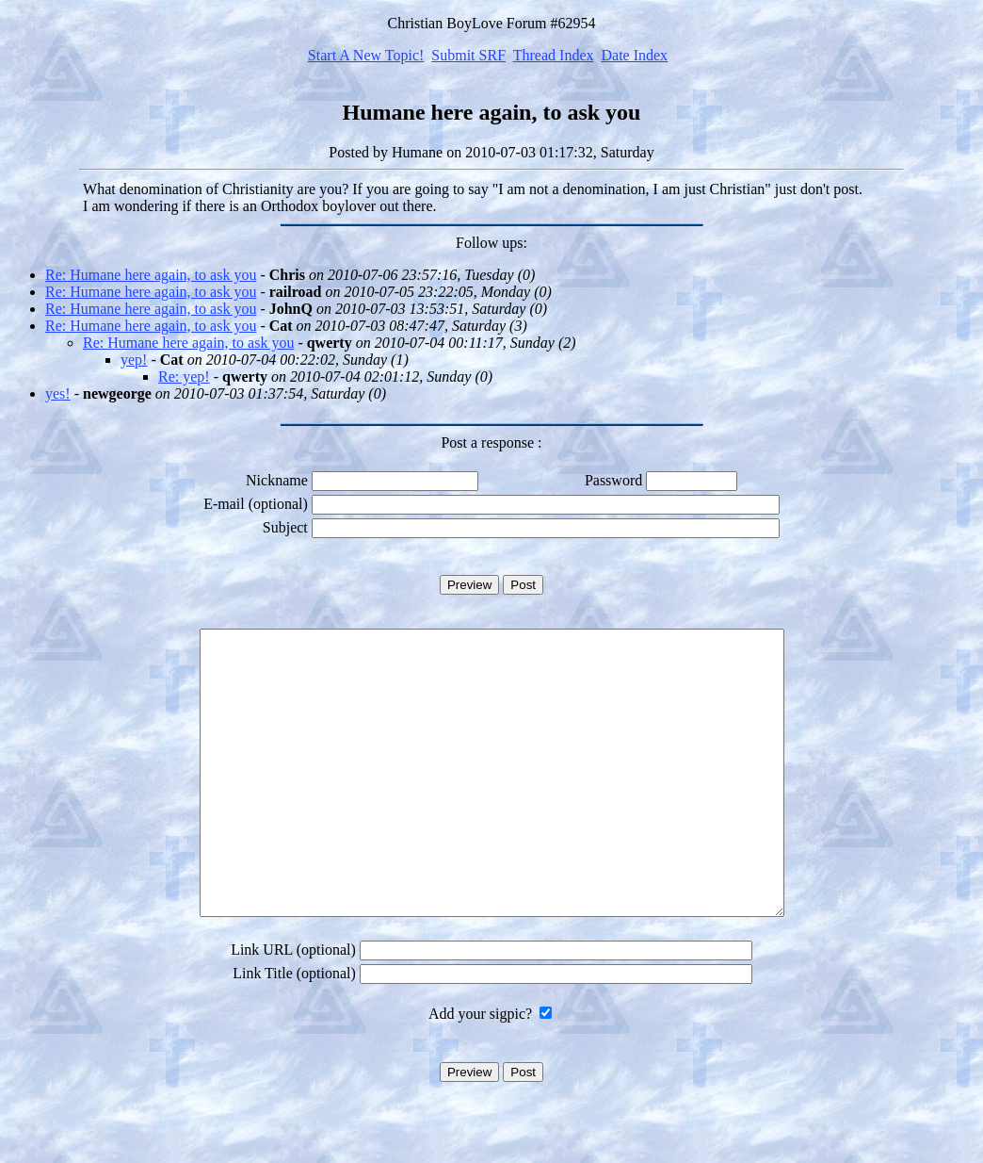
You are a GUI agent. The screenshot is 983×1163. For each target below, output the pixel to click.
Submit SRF (468, 55)
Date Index (634, 55)
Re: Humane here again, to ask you (150, 275)
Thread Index (553, 55)
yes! (58, 393)
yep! (134, 360)
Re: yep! (184, 377)
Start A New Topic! (366, 55)
